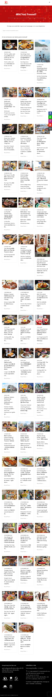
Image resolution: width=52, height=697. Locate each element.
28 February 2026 (40, 99)
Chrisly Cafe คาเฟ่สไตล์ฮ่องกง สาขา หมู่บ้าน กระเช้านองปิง (26, 331)
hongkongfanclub (37, 681)
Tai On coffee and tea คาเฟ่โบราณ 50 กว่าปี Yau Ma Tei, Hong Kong (9, 56)
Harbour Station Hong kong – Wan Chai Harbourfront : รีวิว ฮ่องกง (9, 400)
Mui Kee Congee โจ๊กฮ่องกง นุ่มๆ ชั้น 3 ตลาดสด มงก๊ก (26, 571)
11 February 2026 (8, 209)
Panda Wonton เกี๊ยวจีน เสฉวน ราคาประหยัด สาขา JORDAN (26, 539)
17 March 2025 (7, 433)
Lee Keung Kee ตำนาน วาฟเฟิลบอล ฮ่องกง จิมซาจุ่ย (42, 472)
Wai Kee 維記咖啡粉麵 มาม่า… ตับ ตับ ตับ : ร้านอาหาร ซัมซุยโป (26, 639)
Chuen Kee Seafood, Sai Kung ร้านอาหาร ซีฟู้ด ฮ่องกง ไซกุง (26, 399)
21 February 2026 (24, 136)
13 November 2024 (8, 634)
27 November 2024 (8, 501)
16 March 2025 (24, 433)
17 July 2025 (39, 292)
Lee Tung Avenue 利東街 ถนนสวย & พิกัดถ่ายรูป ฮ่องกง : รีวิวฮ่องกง (42, 331)
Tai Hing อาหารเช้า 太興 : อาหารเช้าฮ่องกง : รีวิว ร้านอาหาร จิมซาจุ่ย (9, 331)
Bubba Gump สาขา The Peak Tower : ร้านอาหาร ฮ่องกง (26, 103)
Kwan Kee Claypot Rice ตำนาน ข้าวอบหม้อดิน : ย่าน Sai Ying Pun (9, 140)
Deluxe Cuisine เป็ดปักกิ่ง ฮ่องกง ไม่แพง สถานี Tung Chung (9, 296)
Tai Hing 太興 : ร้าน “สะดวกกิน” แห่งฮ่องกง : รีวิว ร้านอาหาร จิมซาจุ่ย (42, 364)
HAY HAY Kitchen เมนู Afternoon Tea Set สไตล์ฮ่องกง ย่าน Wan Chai (42, 263)
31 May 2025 (39, 326)
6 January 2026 (7, 246)
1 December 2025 (7, 292)
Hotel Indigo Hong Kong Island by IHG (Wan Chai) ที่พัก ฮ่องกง (25, 177)
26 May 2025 (39, 360)
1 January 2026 (24, 246)
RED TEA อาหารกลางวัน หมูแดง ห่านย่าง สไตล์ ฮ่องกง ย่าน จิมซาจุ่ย (42, 296)
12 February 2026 (40, 172)
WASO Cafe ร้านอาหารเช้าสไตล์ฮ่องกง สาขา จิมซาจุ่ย (9, 505)
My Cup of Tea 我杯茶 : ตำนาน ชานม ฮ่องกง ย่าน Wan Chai (9, 177)
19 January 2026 (24, 209)
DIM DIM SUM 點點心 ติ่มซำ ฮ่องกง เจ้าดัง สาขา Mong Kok (42, 539)
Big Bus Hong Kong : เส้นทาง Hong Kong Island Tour (41, 399)
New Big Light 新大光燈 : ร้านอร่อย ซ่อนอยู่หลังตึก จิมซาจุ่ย (26, 473)
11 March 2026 (24, 99)
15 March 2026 (24, 51)
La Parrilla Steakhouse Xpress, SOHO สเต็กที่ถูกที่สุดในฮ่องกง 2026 (8, 214)
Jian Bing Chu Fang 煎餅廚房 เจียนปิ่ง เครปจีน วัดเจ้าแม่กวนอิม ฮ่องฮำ (9, 539)
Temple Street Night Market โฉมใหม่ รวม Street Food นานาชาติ (9, 572)
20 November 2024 (8, 603)
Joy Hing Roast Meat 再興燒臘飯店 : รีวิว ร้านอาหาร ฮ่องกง (26, 364)
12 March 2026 (7, 99)
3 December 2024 (24, 468)
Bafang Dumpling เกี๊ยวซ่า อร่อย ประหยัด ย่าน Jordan (42, 572)
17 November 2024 (24, 603)
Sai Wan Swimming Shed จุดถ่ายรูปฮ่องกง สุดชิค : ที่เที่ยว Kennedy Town (42, 69)
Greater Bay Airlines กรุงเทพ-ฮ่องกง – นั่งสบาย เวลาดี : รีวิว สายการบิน (25, 297)
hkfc (27, 683)
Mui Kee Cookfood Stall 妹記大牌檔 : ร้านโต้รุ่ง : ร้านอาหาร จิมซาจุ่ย (26, 250)
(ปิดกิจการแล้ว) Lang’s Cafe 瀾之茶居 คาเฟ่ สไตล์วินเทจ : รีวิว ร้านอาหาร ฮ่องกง (9, 365)
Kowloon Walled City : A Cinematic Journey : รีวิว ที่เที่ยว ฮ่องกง (26, 140)
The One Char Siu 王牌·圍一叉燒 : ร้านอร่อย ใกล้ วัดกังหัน (9, 606)
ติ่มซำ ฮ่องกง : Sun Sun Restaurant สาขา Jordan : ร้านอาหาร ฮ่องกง (26, 214)
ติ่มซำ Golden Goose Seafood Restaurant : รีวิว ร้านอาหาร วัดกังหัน (9, 438)
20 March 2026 (7, 51)
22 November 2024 (8, 568)
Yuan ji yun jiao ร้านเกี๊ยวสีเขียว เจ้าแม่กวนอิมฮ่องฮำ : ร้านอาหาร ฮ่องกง (42, 214)
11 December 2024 (8, 468)
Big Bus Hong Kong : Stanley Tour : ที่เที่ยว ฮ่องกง (42, 437)
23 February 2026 (8, 136)
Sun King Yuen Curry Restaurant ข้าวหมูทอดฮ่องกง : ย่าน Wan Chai (26, 56)
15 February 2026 (24, 172)
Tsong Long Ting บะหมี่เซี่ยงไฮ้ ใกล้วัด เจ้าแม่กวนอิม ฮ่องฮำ (42, 505)
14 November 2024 (41, 603)
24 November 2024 (24, 534)
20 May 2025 (6, 395)
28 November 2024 (41, 468)
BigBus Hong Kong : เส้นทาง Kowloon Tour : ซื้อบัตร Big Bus (25, 438)
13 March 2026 (40, 64)
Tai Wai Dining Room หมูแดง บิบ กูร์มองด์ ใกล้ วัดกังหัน (26, 606)
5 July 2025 (23, 326)
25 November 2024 (8, 534)
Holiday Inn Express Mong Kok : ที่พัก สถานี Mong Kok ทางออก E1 (42, 177)
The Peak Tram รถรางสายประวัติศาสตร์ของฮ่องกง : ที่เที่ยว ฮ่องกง (41, 141)
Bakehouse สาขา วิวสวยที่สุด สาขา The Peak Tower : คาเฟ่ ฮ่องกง (42, 103)
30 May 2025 (6, 360)
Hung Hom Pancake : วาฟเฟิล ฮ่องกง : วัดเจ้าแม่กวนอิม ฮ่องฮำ (26, 506)
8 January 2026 (40, 209)
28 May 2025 (23, 360)
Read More (7, 68)
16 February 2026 (8, 172)
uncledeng (38, 683)
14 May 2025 (23, 395)
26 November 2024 (41, 501)
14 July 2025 (6, 326)
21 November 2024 (41, 568)
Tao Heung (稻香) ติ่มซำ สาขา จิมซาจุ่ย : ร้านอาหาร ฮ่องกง (9, 250)
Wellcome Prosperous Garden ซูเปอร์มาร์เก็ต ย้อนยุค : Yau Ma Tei (9, 104)
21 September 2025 (25, 292)
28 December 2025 (40, 258)
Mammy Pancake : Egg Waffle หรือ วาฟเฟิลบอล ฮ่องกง (9, 638)
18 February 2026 (40, 136)
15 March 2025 (40, 433)
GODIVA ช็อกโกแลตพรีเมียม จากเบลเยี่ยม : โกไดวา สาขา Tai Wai (42, 607)
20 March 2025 (40, 395)
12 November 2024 (24, 634)
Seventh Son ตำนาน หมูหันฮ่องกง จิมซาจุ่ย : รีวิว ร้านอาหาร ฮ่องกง (9, 473)
